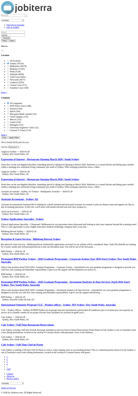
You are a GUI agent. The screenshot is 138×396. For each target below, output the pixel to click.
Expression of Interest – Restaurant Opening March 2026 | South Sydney (40, 159)
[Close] (2, 50)
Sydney (17, 63)
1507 (8, 369)
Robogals (16, 125)
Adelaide (17, 74)
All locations (15, 61)
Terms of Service (8, 388)
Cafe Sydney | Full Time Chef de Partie (22, 344)
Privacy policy (12, 378)
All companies (16, 103)
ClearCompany (19, 117)
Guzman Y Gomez (20, 130)
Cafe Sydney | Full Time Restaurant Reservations (27, 324)
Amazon (16, 108)
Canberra (17, 82)
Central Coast (18, 85)
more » (4, 92)
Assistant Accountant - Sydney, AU (19, 199)
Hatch (15, 111)
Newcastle (17, 80)
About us (10, 376)
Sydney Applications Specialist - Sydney (22, 219)
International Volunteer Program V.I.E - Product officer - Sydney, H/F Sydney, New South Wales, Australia (58, 304)
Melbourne (18, 66)
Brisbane (17, 69)
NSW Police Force (20, 106)
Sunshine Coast (19, 88)
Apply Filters (14, 138)
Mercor (15, 119)
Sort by (4, 147)
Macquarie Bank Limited (23, 114)
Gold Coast (18, 77)
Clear (4, 138)
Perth (15, 71)
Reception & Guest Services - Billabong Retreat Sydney (31, 239)
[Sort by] (13, 147)
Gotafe (15, 122)
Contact (9, 374)
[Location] (13, 35)
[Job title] (13, 32)
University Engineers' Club (24, 127)
